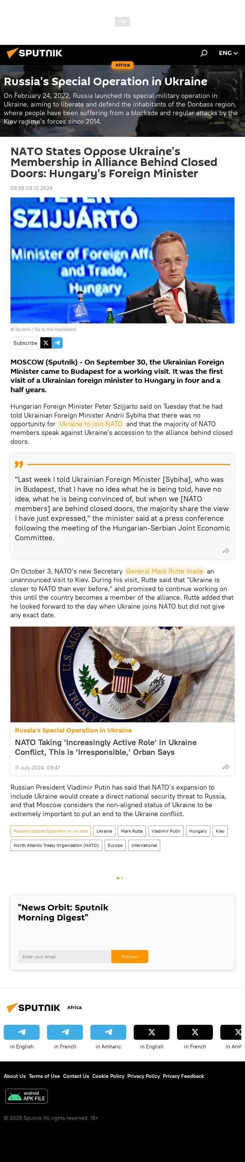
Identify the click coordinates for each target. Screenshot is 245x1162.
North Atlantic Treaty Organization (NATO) (56, 845)
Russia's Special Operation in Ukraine (73, 730)
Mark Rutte (132, 831)
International (144, 845)
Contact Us (76, 1076)
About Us (15, 1076)
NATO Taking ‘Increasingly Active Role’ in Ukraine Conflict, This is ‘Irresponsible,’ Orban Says (106, 747)
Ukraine (104, 831)
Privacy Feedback (183, 1076)
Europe (115, 845)
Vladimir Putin (166, 831)
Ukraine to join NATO (90, 423)
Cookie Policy (108, 1076)
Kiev (220, 831)
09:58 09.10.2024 (31, 188)
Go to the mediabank (55, 329)
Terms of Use (44, 1076)
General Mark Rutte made (164, 571)
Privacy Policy (143, 1076)
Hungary (198, 831)
